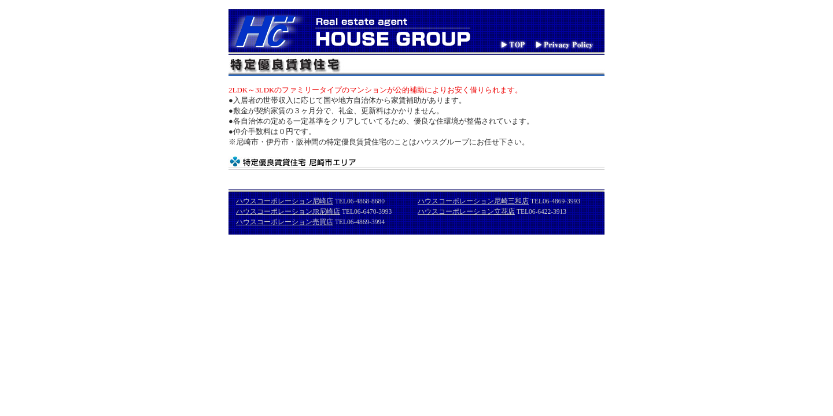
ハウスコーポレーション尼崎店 (284, 201)
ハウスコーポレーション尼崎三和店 (473, 201)
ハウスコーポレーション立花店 (466, 211)
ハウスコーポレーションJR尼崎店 (288, 211)
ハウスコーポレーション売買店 (284, 221)
